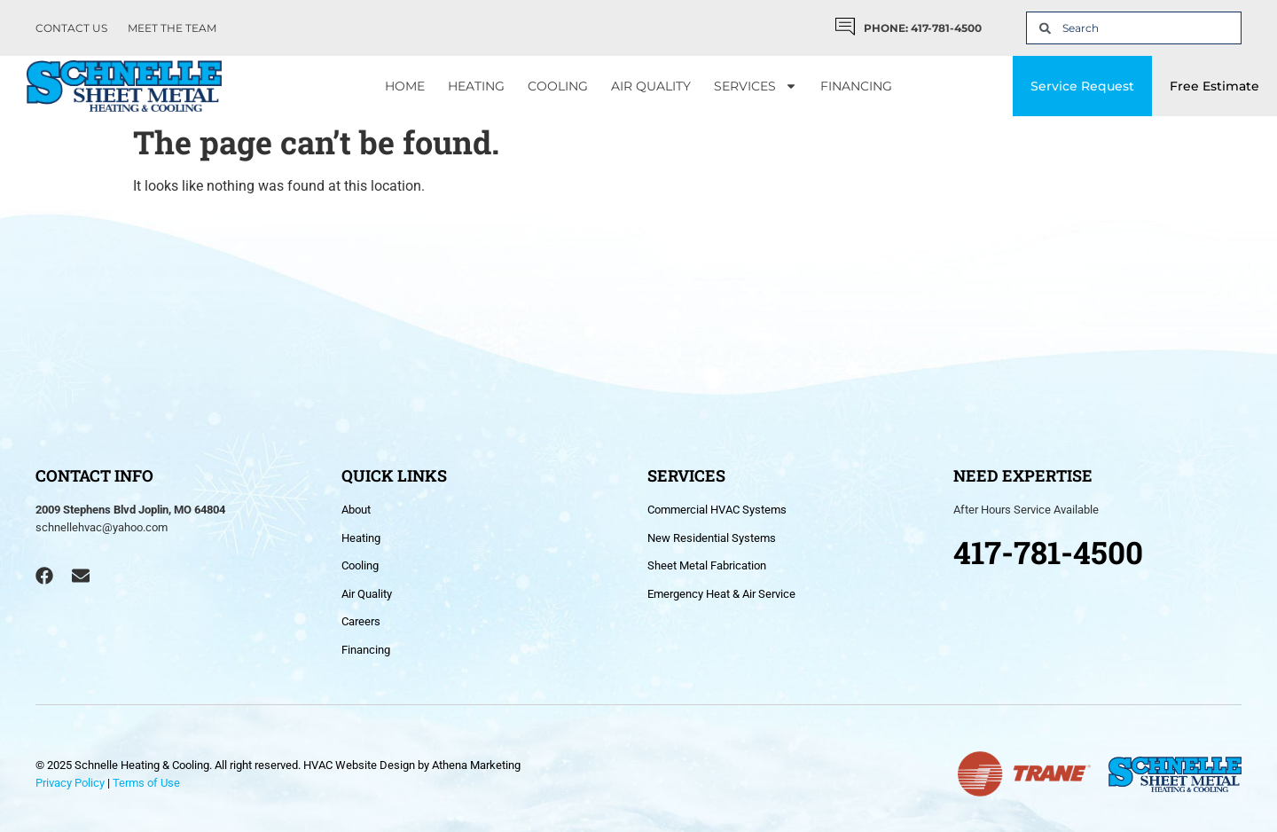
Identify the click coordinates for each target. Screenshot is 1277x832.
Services (755, 86)
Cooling (558, 86)
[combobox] (1134, 28)
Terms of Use (146, 782)
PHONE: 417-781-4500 (923, 28)
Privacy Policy (70, 782)
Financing (856, 86)
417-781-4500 (1048, 551)
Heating (476, 86)
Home (405, 86)
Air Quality (651, 86)
